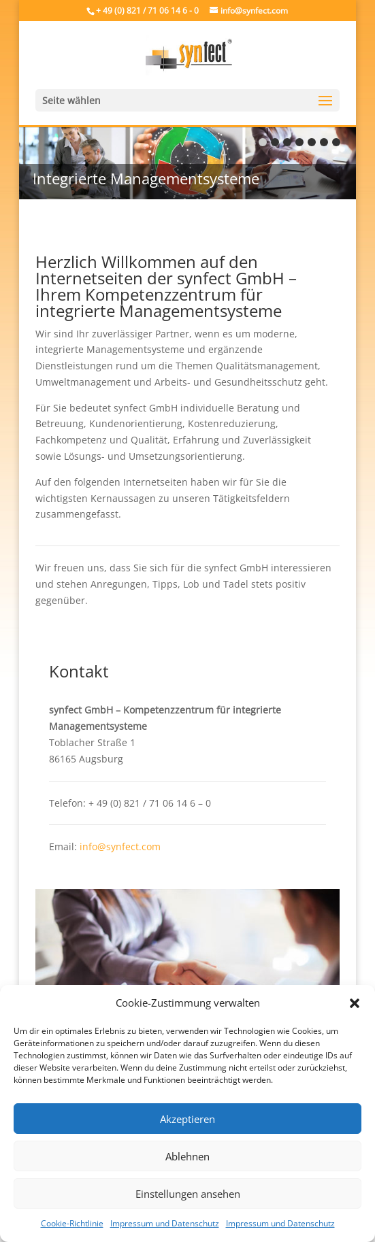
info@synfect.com (120, 846)
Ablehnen (187, 1156)
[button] (354, 1003)
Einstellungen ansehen (187, 1194)
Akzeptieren (187, 1119)
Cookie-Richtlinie (72, 1223)
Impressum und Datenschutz (164, 1223)
